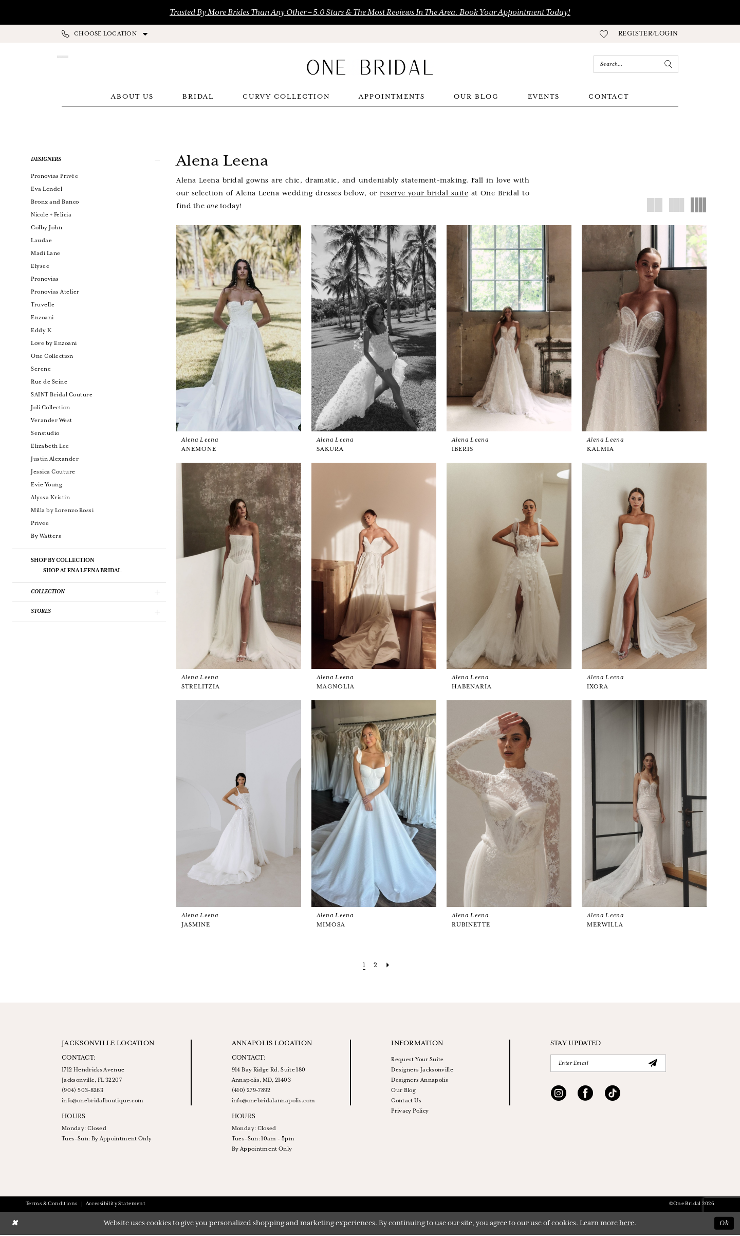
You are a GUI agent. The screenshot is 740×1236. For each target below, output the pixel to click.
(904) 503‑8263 (82, 1091)
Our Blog (403, 1091)
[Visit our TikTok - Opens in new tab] (612, 1095)
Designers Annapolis (419, 1081)
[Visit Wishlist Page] (604, 34)
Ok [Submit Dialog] (724, 1224)
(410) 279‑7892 (251, 1091)
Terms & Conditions (52, 1205)
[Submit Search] (668, 64)
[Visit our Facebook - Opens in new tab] (585, 1095)
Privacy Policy (410, 1112)
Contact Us (406, 1102)
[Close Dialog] (15, 1224)
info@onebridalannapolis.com (274, 1102)
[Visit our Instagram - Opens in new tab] (558, 1095)
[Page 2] (375, 966)
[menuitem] (105, 34)
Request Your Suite (417, 1061)
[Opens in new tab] (424, 194)
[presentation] (238, 329)
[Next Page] (387, 966)
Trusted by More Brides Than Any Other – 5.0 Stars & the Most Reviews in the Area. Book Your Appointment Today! (370, 12)
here (626, 1224)
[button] (648, 34)
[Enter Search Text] (636, 64)
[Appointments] (107, 65)
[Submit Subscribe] (653, 1064)
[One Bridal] (370, 67)
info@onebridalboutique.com (102, 1102)
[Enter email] (608, 1064)
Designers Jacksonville (422, 1071)
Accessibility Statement (116, 1205)
